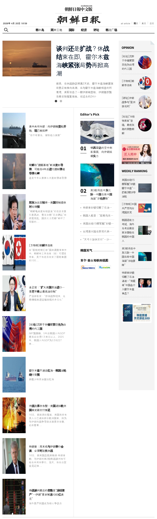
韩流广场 (111, 30)
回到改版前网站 (111, 512)
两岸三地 (56, 30)
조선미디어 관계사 (138, 513)
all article (125, 23)
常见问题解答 (62, 512)
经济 (84, 30)
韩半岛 (40, 30)
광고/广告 (93, 512)
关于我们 (46, 512)
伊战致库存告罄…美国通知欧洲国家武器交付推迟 (48, 288)
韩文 (136, 23)
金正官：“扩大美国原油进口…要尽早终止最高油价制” (48, 215)
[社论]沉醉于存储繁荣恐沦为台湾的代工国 (48, 239)
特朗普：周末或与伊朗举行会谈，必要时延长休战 (48, 316)
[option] (58, 70)
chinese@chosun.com (135, 498)
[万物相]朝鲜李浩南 (48, 192)
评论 (96, 30)
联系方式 (79, 512)
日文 (152, 23)
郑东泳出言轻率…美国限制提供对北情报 (48, 166)
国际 (71, 30)
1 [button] (56, 101)
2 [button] (61, 101)
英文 (144, 23)
